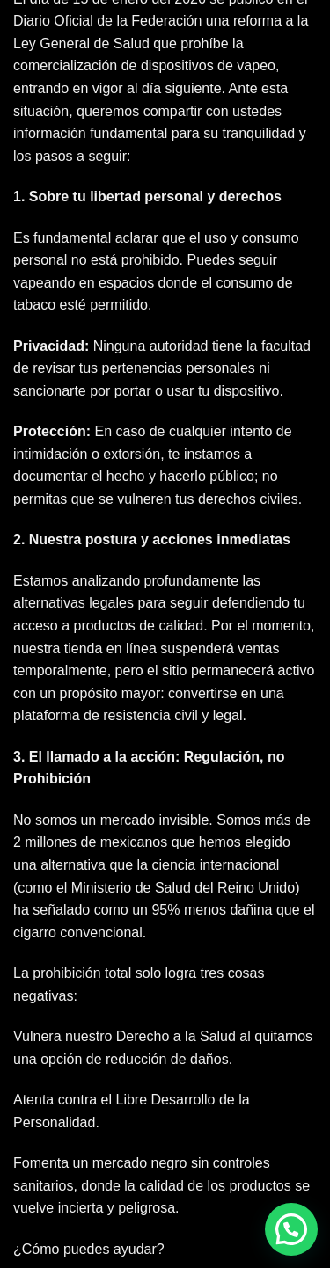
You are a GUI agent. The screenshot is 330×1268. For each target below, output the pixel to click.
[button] (291, 1229)
